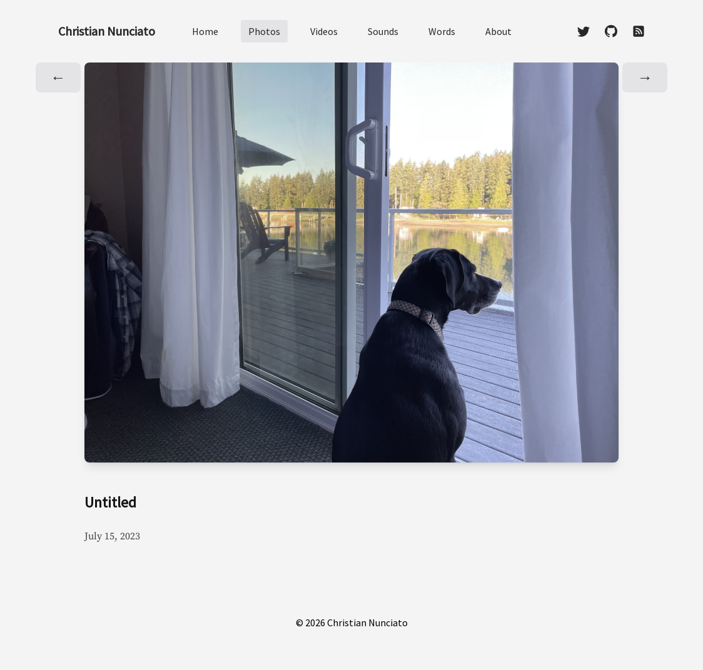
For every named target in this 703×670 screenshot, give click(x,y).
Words (441, 31)
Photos (264, 31)
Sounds (383, 31)
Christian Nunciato (106, 31)
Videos (324, 31)
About (498, 31)
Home (205, 31)
